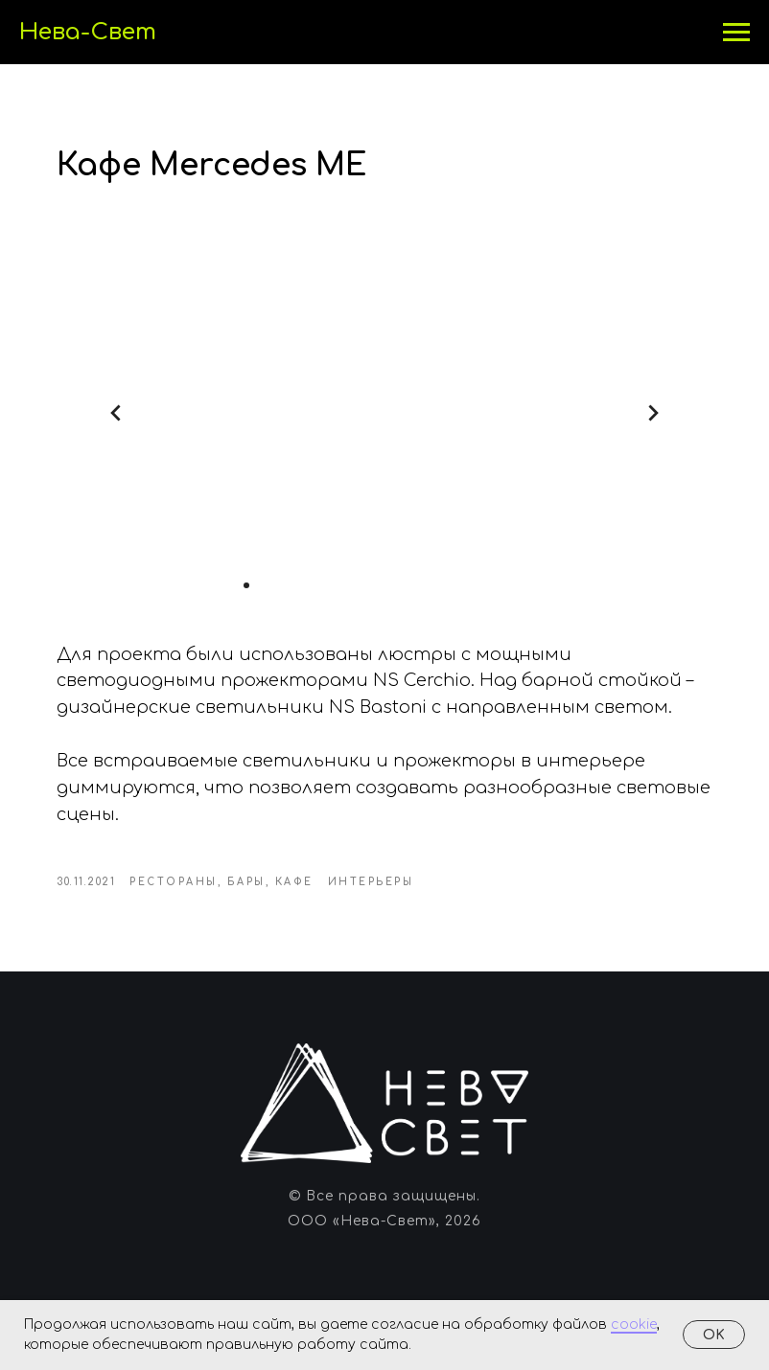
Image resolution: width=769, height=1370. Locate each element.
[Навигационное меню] (736, 32)
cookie (634, 1324)
